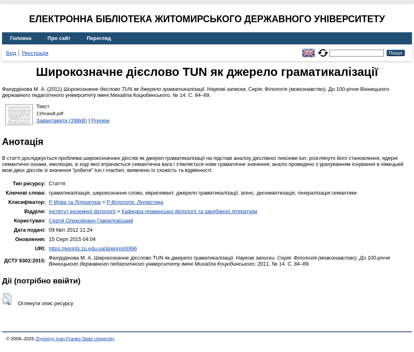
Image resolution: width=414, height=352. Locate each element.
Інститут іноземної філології (82, 211)
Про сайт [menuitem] (59, 38)
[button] (6, 299)
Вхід (11, 53)
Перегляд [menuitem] (99, 38)
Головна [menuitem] (21, 38)
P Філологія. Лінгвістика (134, 202)
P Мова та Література (75, 202)
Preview (100, 120)
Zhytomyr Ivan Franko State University (75, 338)
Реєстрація (35, 53)
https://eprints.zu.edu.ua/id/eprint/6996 (93, 248)
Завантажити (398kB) (61, 120)
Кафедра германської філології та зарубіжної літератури (190, 211)
